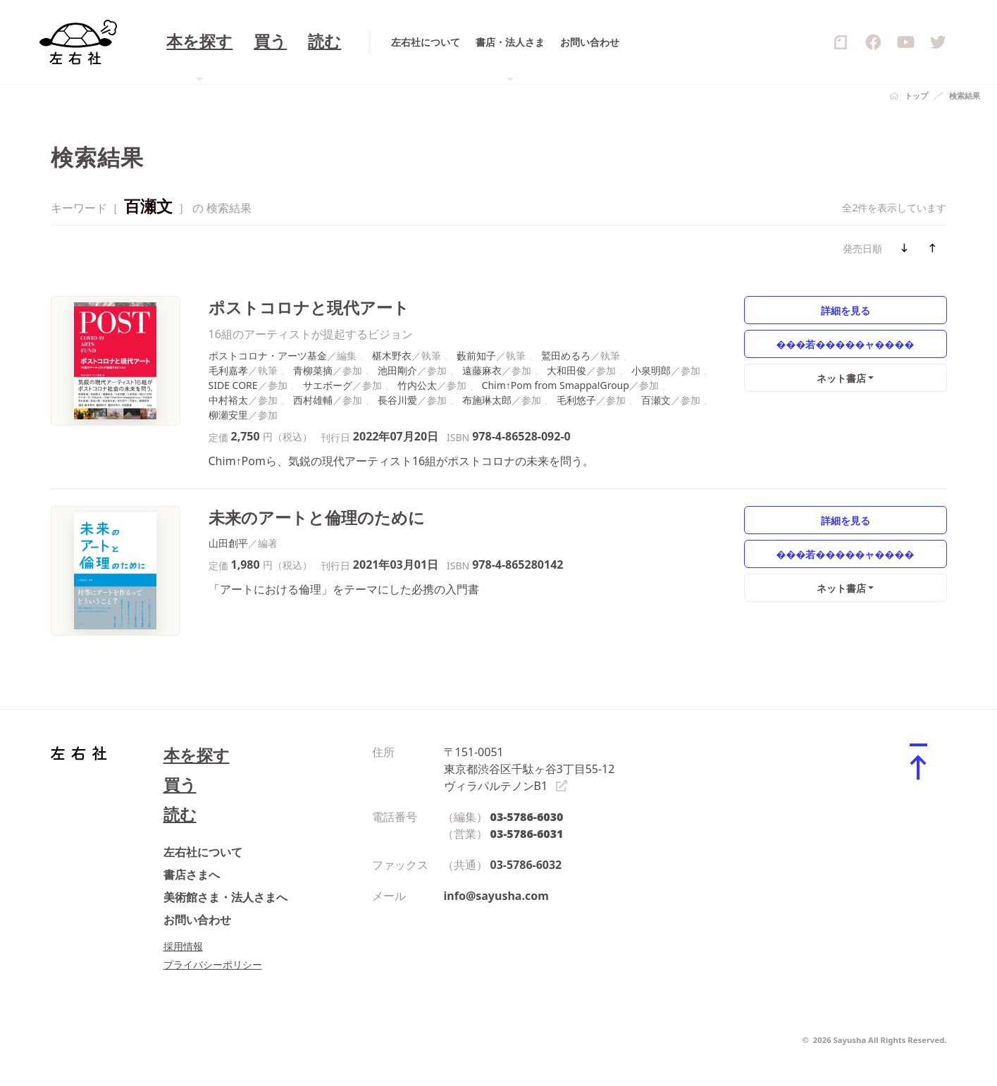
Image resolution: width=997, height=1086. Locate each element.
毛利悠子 (576, 400)
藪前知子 (476, 355)
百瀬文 (656, 400)
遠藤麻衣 (482, 370)
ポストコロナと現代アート (309, 308)
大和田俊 (566, 370)
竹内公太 (417, 385)
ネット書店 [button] (841, 378)
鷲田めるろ (565, 355)
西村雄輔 (313, 400)
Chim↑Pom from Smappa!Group (555, 385)
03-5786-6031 (527, 833)
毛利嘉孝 (228, 370)
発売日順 (862, 248)
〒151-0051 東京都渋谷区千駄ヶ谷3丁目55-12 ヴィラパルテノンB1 (529, 769)
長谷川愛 (397, 400)
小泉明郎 (651, 370)
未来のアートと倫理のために (317, 518)
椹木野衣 (391, 355)
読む (180, 814)
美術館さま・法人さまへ (225, 897)
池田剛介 (397, 370)
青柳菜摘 (313, 370)
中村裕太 (228, 400)
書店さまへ (191, 874)
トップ (916, 95)
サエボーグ (327, 385)
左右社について (202, 852)
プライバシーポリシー (212, 964)
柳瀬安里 (228, 414)
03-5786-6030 (527, 817)
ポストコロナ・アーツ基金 (268, 355)
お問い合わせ (197, 919)
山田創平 (228, 543)
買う (180, 785)
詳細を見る (845, 310)
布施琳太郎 (487, 400)
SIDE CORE (233, 385)
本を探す (196, 755)
